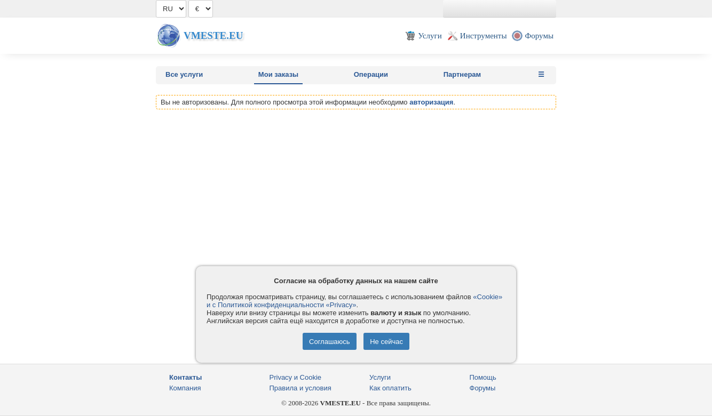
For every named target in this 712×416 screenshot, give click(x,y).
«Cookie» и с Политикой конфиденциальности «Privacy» (354, 301)
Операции (371, 74)
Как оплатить (390, 388)
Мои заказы (278, 74)
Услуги (380, 377)
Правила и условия (300, 388)
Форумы (483, 388)
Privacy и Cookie (296, 377)
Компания (185, 388)
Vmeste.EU (213, 35)
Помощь (483, 377)
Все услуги (184, 74)
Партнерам (462, 74)
